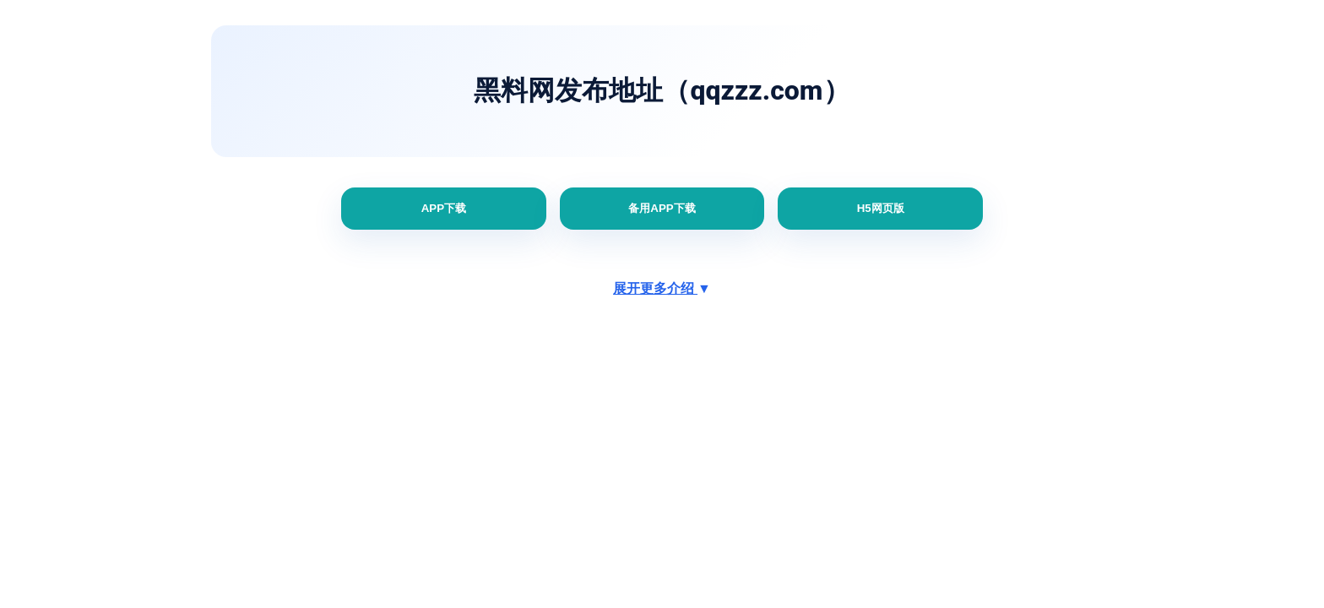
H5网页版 (880, 208)
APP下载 (443, 208)
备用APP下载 (661, 208)
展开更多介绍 (662, 288)
